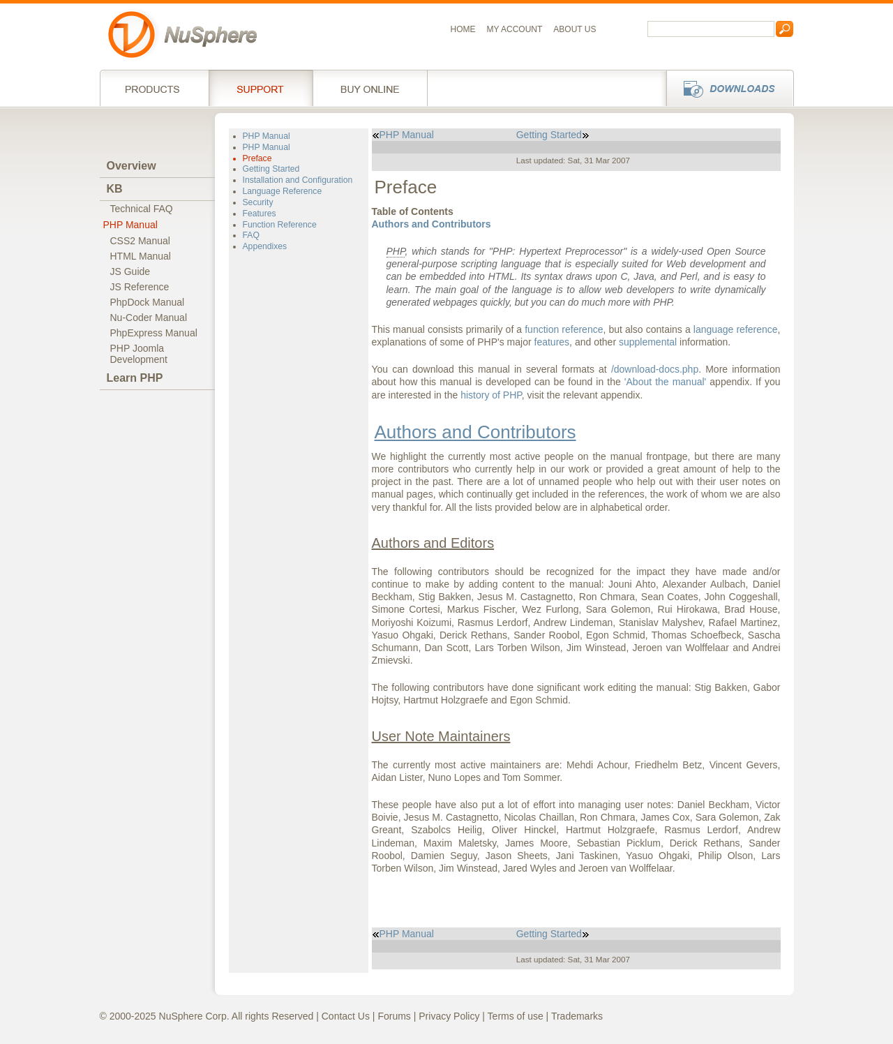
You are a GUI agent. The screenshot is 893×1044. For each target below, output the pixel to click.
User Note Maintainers (441, 736)
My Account (515, 29)
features (552, 342)
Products (154, 88)
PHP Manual (130, 224)
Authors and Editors (433, 543)
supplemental (648, 342)
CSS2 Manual (140, 240)
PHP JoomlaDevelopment (139, 354)
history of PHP (491, 395)
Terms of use (515, 1016)
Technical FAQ (141, 208)
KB (115, 189)
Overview (131, 166)
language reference (735, 329)
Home (463, 29)
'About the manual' (665, 381)
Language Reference (282, 191)
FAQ (251, 235)
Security (258, 202)
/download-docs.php (654, 369)
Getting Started (271, 169)
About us (574, 29)
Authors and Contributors (431, 224)
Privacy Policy (449, 1016)
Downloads (726, 88)
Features (259, 213)
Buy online (370, 88)
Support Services (261, 88)
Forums (393, 1016)
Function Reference (280, 225)
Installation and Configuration (298, 180)
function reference (564, 329)
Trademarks (577, 1016)
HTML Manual (140, 256)
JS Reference (140, 286)
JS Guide (130, 271)
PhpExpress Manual (153, 332)
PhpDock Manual (147, 302)
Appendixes (265, 246)
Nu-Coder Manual (149, 317)
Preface (257, 158)
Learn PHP (135, 378)
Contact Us (346, 1016)
